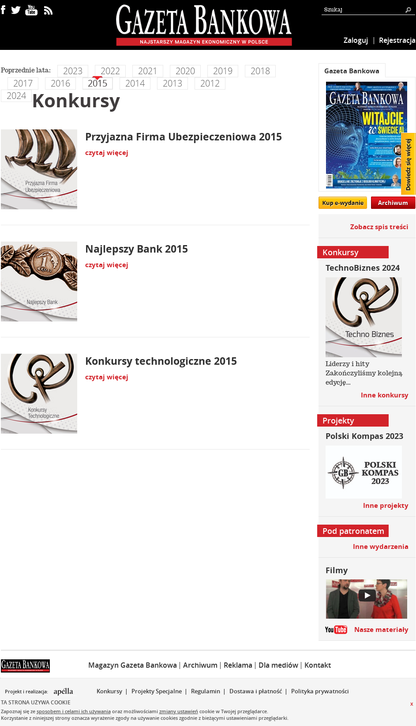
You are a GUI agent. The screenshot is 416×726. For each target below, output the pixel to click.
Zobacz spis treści (379, 226)
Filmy (337, 570)
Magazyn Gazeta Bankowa (132, 665)
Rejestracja (397, 40)
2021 (147, 71)
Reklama (238, 665)
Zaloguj (356, 40)
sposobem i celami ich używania (74, 711)
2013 (172, 83)
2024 (16, 96)
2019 (222, 71)
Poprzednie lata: (26, 70)
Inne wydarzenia (381, 546)
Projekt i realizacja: (27, 691)
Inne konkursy (385, 395)
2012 (210, 83)
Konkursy (109, 691)
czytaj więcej (106, 152)
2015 (97, 83)
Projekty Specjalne (156, 691)
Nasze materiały (381, 629)
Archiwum (393, 203)
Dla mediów (278, 665)
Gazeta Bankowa (351, 71)
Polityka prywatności (320, 691)
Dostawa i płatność (255, 691)
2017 (23, 83)
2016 (60, 83)
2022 (110, 71)
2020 (185, 71)
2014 (135, 83)
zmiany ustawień (178, 711)
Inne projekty (386, 505)
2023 (72, 71)
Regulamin (205, 691)
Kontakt (317, 665)
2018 (260, 71)
